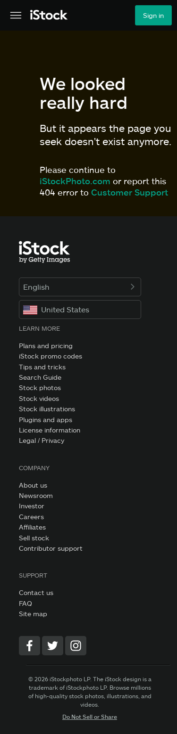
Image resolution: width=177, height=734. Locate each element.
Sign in (153, 15)
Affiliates (32, 527)
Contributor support (51, 548)
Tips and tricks (42, 367)
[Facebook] (29, 645)
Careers (31, 517)
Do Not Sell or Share (89, 716)
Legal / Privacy (41, 440)
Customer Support (129, 192)
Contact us (36, 592)
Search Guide (40, 377)
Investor (31, 506)
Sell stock (34, 538)
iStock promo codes (50, 356)
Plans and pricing (46, 346)
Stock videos (39, 398)
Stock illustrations (47, 409)
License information (49, 430)
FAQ (25, 603)
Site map (33, 614)
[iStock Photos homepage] (49, 15)
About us (33, 485)
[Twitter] (52, 645)
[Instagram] (75, 645)
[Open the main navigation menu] (15, 15)
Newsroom (36, 495)
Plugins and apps (45, 420)
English (80, 286)
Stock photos (40, 387)
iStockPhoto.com (75, 181)
